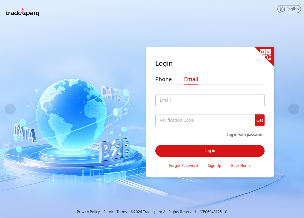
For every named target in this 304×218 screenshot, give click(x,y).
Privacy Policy (88, 212)
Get (259, 120)
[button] (289, 9)
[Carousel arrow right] (293, 109)
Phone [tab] (163, 79)
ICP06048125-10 (213, 212)
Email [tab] (191, 79)
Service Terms (115, 212)
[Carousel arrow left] (10, 109)
